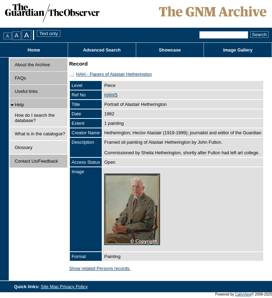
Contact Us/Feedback (36, 161)
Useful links (26, 91)
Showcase (170, 50)
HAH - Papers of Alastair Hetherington (114, 74)
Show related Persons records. (100, 268)
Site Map (50, 286)
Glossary (24, 147)
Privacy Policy (74, 286)
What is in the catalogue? (40, 133)
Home (34, 50)
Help (19, 104)
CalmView (243, 294)
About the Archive (32, 64)
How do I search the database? (35, 118)
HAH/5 (111, 94)
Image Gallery (238, 50)
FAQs (20, 78)
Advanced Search (101, 50)
